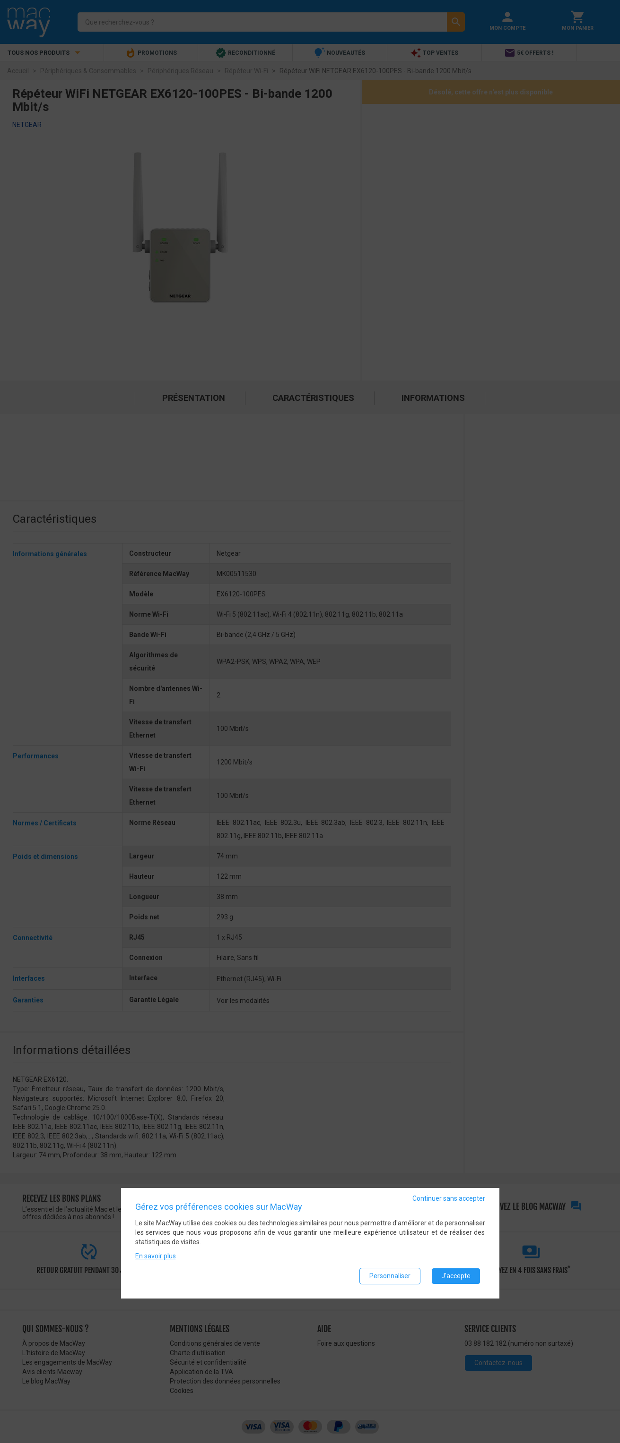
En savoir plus (155, 1256)
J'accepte (456, 1276)
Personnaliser (389, 1276)
